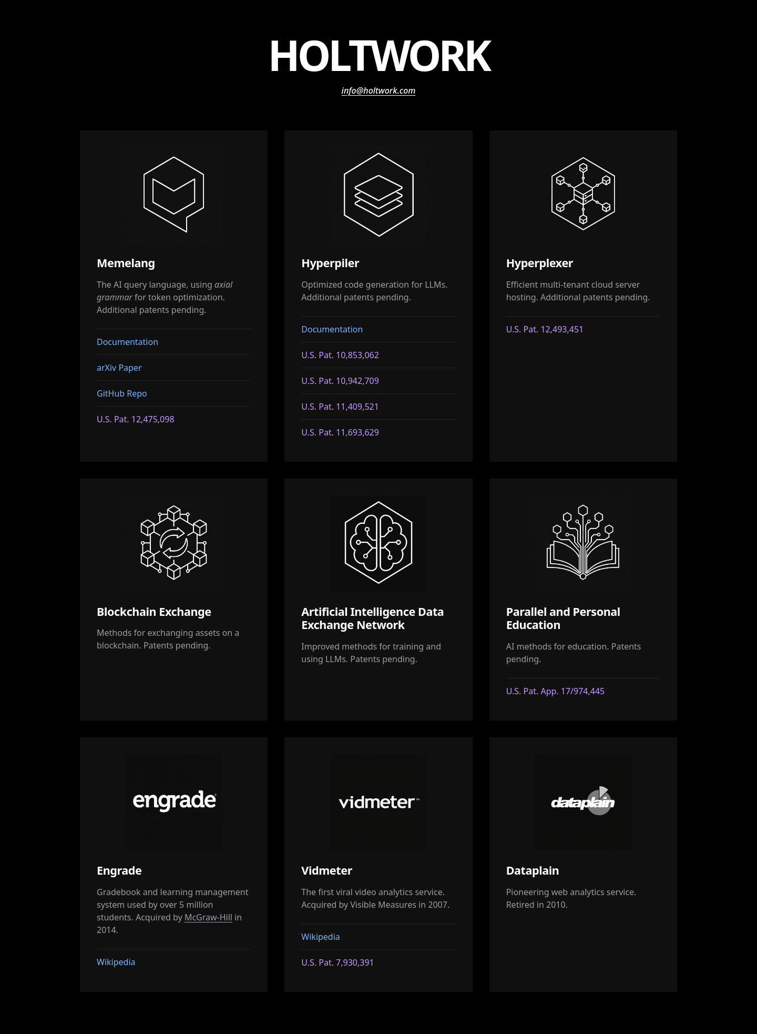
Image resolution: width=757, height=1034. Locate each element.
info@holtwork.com (379, 90)
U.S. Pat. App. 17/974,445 (555, 691)
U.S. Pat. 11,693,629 (340, 432)
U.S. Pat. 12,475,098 (136, 419)
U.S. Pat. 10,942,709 (340, 381)
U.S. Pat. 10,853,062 (340, 355)
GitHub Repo (122, 393)
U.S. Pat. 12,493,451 (545, 329)
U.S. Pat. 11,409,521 (340, 406)
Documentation (127, 342)
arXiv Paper (119, 367)
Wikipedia (116, 962)
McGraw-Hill (208, 917)
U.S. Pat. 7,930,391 (337, 962)
